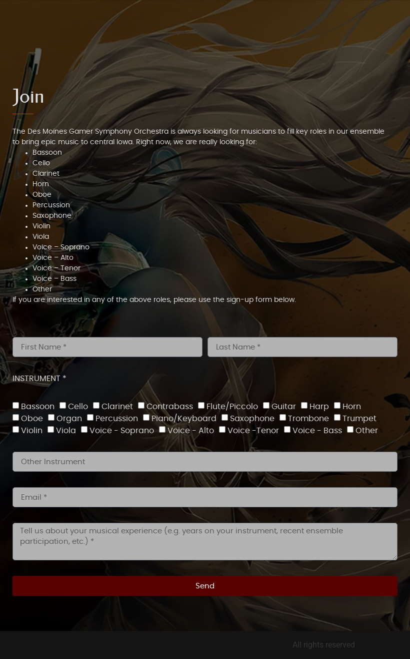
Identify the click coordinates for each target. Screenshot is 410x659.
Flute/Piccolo (232, 407)
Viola (66, 431)
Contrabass (169, 407)
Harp (319, 407)
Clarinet (117, 407)
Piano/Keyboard (184, 419)
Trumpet (359, 419)
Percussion (117, 419)
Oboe (32, 419)
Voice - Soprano (122, 431)
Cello (78, 407)
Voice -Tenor (253, 431)
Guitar (284, 407)
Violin (31, 431)
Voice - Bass (317, 431)
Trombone (308, 419)
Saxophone (252, 419)
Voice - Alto (191, 431)
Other (367, 431)
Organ (69, 419)
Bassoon (37, 407)
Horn (351, 407)
